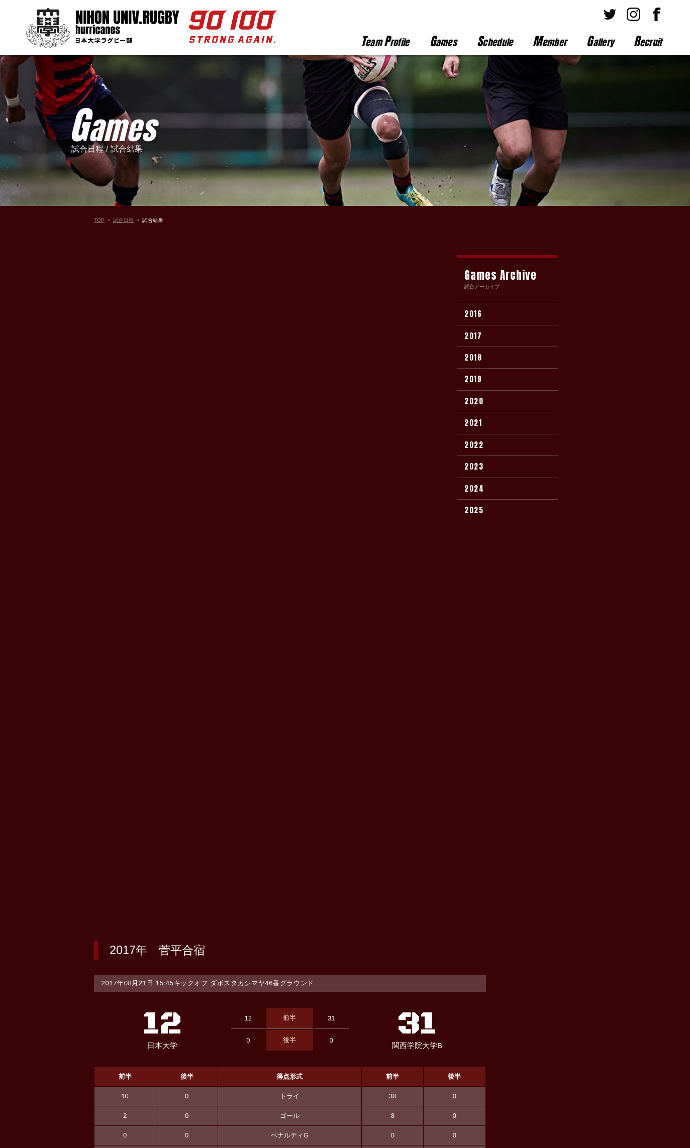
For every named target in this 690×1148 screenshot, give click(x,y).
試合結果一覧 (290, 903)
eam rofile (385, 41)
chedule (495, 41)
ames (443, 41)
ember (549, 41)
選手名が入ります (168, 773)
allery (600, 41)
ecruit (647, 41)
